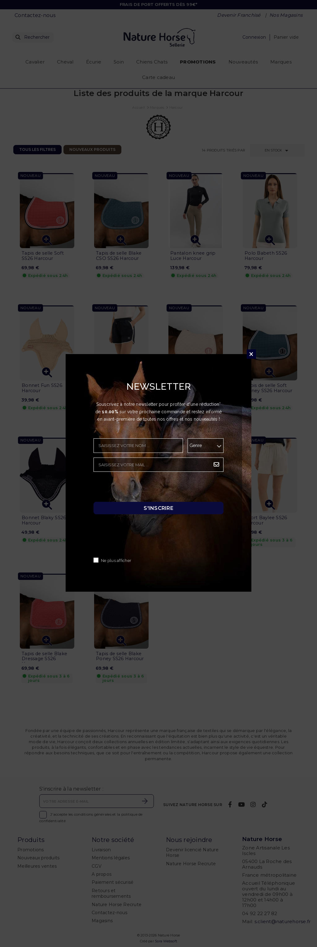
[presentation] (140, 488)
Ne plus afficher (116, 560)
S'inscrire (158, 508)
